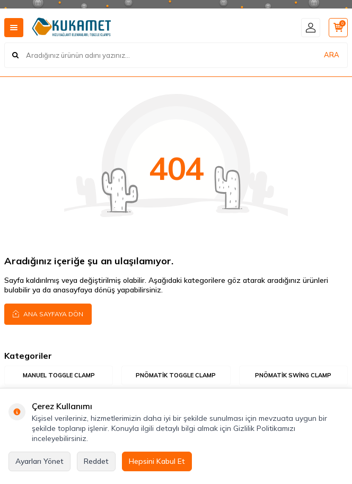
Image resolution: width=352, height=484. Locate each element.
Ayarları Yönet (39, 461)
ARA (331, 54)
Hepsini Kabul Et (157, 461)
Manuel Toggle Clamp (59, 375)
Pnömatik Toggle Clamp (176, 375)
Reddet (96, 461)
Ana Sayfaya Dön (48, 313)
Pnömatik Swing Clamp (293, 375)
